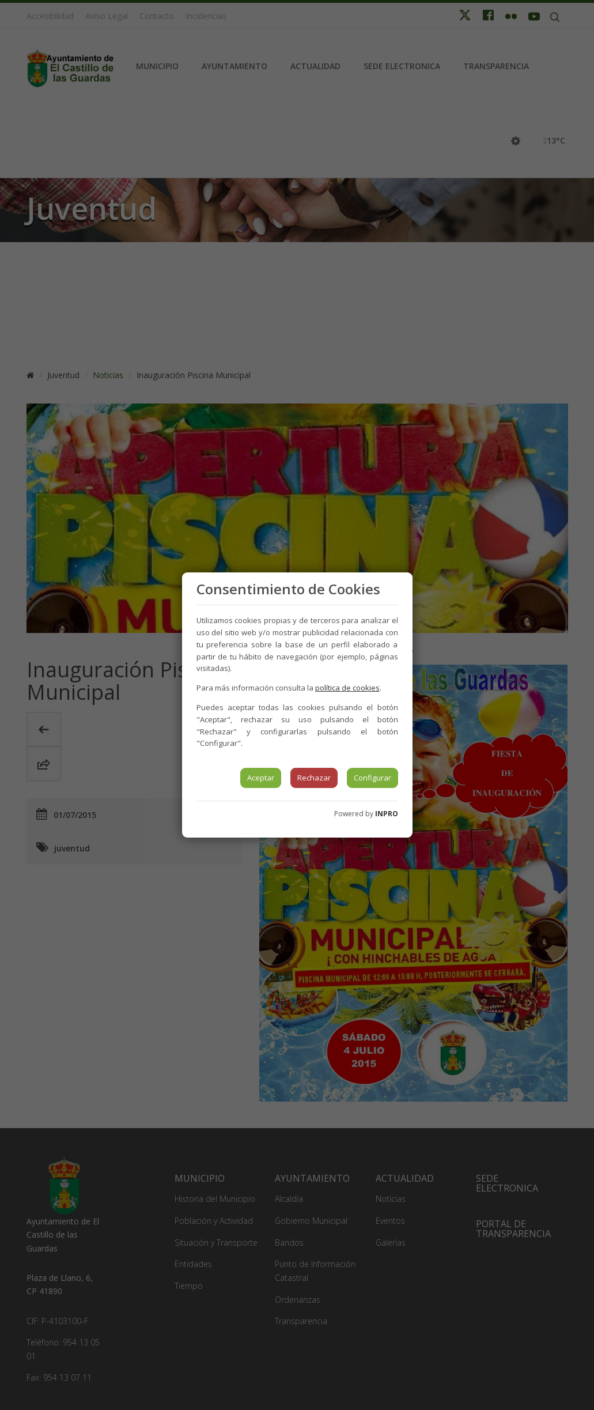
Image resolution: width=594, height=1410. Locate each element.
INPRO (386, 814)
